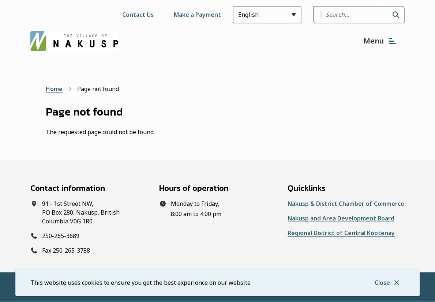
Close (382, 283)
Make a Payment (197, 15)
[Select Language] (267, 14)
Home (54, 89)
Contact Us (138, 15)
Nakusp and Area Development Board (341, 218)
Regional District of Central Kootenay (341, 233)
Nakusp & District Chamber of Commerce (346, 204)
